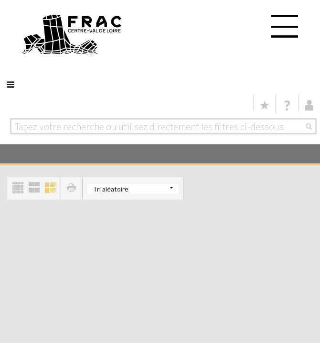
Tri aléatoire (110, 189)
